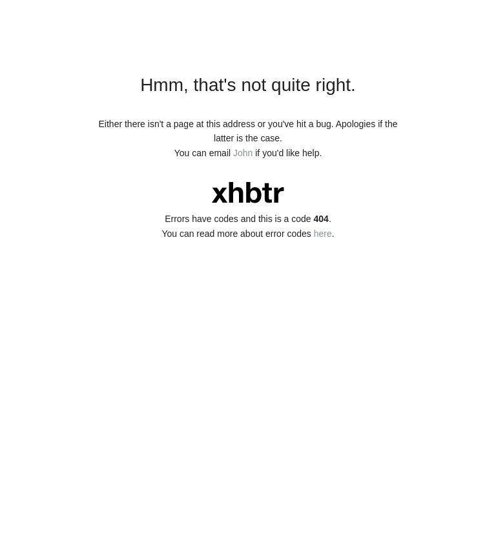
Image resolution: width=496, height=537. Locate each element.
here (323, 233)
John (243, 153)
